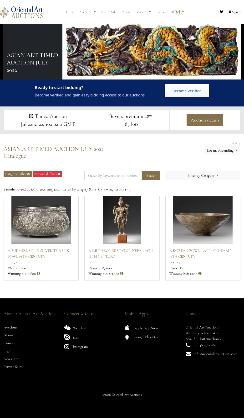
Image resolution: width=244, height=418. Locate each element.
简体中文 (178, 10)
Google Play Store (142, 336)
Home (70, 10)
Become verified (187, 90)
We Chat (75, 328)
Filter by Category (201, 175)
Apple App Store (142, 328)
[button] (231, 10)
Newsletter (12, 358)
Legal (7, 351)
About (126, 10)
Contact (161, 10)
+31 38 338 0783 (205, 345)
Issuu (72, 337)
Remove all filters (47, 174)
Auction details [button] (205, 120)
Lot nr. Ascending (220, 150)
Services (141, 10)
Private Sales (109, 10)
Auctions (85, 10)
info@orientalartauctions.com (215, 353)
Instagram (76, 346)
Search (151, 175)
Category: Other (17, 174)
